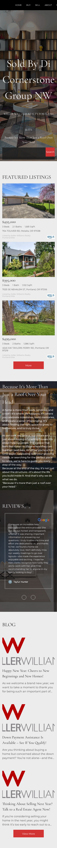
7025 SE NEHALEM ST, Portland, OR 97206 (24, 289)
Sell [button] (37, 5)
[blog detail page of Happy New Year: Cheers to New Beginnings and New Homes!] (28, 662)
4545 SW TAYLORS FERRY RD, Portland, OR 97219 (25, 349)
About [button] (48, 5)
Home (18, 5)
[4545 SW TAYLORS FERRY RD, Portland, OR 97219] (28, 317)
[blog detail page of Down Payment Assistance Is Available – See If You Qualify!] (28, 728)
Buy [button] (28, 5)
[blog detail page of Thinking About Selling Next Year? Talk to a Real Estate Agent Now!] (28, 795)
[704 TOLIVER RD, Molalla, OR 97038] (28, 200)
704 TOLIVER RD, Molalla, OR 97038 (21, 231)
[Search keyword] (24, 152)
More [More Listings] (28, 365)
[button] (50, 152)
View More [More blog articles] (28, 833)
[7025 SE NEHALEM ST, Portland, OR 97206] (28, 259)
